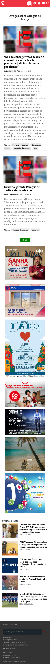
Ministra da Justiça (20, 145)
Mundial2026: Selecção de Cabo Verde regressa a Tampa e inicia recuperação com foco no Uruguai (33, 598)
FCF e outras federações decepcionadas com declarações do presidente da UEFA (32, 563)
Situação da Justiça (22, 148)
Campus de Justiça (20, 230)
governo (35, 230)
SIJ (35, 148)
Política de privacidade (12, 658)
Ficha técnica (8, 653)
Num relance (9, 649)
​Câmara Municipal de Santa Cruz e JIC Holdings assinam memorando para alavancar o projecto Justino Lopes (33, 528)
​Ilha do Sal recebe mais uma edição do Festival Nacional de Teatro (33, 579)
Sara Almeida (10, 71)
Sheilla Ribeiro (11, 195)
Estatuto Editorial (9, 655)
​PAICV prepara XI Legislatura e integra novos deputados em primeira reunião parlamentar (33, 544)
